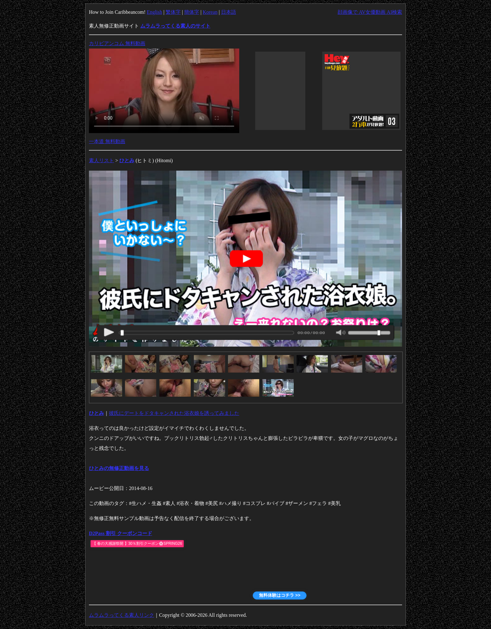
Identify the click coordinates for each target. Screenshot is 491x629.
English (154, 12)
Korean (210, 12)
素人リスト (101, 160)
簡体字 (191, 12)
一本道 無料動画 (107, 141)
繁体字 (173, 12)
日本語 (228, 12)
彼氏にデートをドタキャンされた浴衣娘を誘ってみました (174, 413)
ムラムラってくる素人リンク (121, 615)
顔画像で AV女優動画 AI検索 (370, 12)
